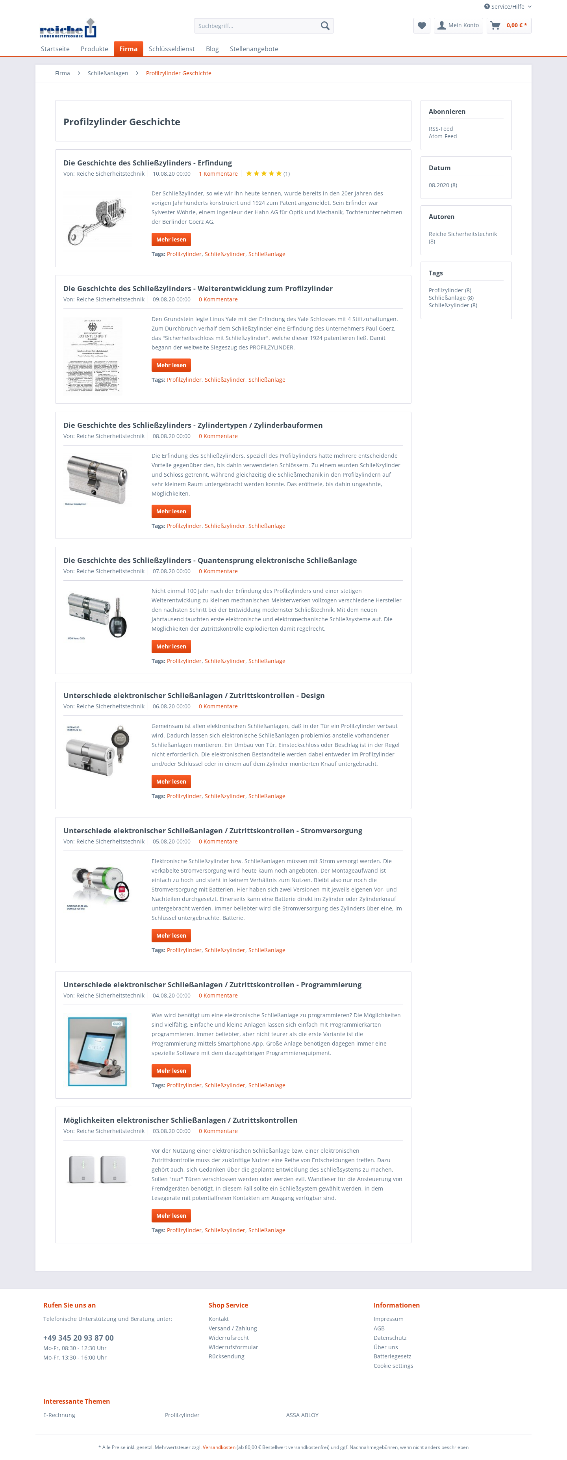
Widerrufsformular (233, 1347)
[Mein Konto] (458, 25)
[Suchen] (325, 25)
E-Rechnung (59, 1415)
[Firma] (128, 48)
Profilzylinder (184, 254)
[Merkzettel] (421, 25)
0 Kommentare (218, 299)
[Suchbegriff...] (264, 25)
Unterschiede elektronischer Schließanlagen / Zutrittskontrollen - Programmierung (212, 984)
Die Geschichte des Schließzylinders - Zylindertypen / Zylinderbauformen (193, 425)
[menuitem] (264, 29)
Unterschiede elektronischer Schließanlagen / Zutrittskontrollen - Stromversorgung (212, 830)
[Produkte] (94, 48)
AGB (379, 1328)
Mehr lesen (171, 239)
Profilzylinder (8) (450, 290)
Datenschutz (390, 1337)
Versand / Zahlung (233, 1328)
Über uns (386, 1347)
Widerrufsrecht (229, 1337)
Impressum (389, 1319)
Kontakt (219, 1319)
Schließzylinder (225, 254)
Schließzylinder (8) (453, 305)
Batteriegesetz (392, 1356)
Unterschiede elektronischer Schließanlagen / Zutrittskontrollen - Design (194, 695)
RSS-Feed (441, 128)
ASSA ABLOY (302, 1415)
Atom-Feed (443, 136)
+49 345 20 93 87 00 (78, 1338)
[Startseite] (55, 48)
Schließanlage (266, 254)
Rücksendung (227, 1356)
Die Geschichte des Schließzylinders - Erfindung (147, 162)
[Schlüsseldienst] (171, 48)
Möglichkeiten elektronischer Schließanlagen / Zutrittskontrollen (180, 1120)
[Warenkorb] (509, 25)
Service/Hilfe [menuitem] (505, 6)
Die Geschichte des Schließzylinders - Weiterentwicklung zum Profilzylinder (198, 288)
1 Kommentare (218, 173)
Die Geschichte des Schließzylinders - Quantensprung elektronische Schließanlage (210, 560)
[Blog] (212, 48)
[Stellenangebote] (254, 48)
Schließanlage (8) (451, 297)
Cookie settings (393, 1365)
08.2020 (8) (443, 185)
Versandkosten (219, 1447)
